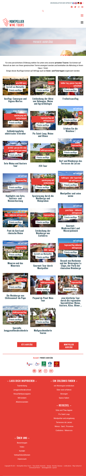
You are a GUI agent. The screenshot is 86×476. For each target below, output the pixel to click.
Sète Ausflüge (27, 344)
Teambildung (22, 386)
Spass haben (64, 398)
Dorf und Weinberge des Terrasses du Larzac (70, 162)
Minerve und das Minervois (15, 264)
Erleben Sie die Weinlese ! (70, 130)
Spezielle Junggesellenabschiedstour (17, 329)
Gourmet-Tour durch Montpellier (43, 267)
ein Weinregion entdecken (64, 386)
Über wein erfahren (64, 390)
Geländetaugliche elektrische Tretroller (15, 132)
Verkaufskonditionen (22, 455)
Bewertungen (22, 443)
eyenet (54, 467)
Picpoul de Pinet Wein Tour (43, 299)
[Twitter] (40, 371)
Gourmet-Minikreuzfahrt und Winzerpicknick (70, 228)
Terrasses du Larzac (64, 422)
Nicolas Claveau (57, 466)
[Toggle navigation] (82, 15)
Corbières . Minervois (64, 430)
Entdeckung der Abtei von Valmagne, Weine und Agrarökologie (42, 101)
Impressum (22, 459)
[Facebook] (34, 371)
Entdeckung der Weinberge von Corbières (43, 233)
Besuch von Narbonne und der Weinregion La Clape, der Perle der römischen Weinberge (70, 264)
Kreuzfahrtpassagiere (22, 394)
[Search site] (43, 11)
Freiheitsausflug (70, 98)
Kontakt (22, 451)
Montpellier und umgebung (64, 418)
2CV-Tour (43, 166)
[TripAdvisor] (51, 371)
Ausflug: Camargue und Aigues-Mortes (15, 100)
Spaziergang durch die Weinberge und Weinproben (43, 198)
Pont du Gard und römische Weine (15, 232)
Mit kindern (22, 398)
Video (22, 447)
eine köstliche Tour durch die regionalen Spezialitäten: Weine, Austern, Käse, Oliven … (70, 302)
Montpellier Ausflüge (69, 346)
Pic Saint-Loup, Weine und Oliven (43, 135)
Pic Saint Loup (64, 414)
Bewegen (64, 394)
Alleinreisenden (22, 402)
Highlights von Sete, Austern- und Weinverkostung (15, 198)
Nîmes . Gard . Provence (64, 426)
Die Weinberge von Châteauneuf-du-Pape (15, 297)
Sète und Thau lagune (64, 410)
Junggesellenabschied (22, 390)
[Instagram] (45, 371)
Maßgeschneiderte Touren (43, 332)
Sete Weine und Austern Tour (15, 165)
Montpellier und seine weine (70, 195)
